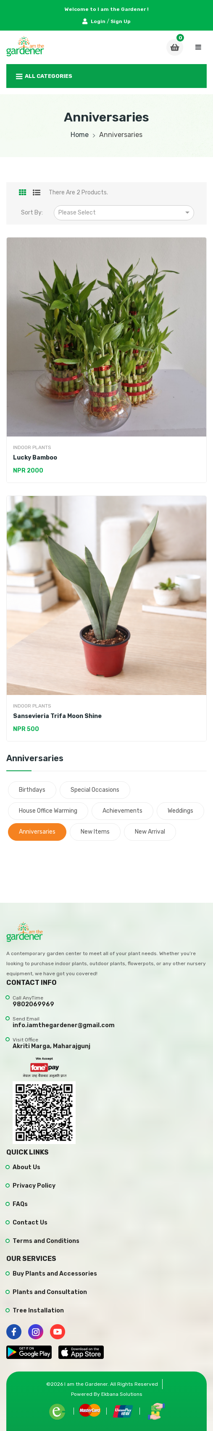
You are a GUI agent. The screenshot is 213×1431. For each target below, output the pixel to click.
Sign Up (120, 21)
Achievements (122, 810)
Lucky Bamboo (35, 457)
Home (80, 135)
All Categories (44, 76)
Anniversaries (37, 831)
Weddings (180, 810)
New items (95, 831)
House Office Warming (48, 810)
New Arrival (150, 831)
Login (94, 21)
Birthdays (32, 789)
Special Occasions (95, 789)
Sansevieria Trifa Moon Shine (57, 716)
